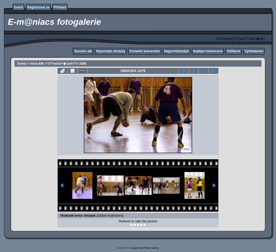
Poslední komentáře (144, 51)
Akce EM (36, 63)
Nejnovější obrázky (110, 51)
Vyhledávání (253, 51)
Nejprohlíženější (176, 51)
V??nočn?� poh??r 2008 (66, 63)
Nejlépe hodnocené (208, 51)
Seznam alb (83, 51)
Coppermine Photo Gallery (144, 248)
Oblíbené (233, 51)
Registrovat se (38, 7)
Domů (18, 7)
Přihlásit (60, 7)
